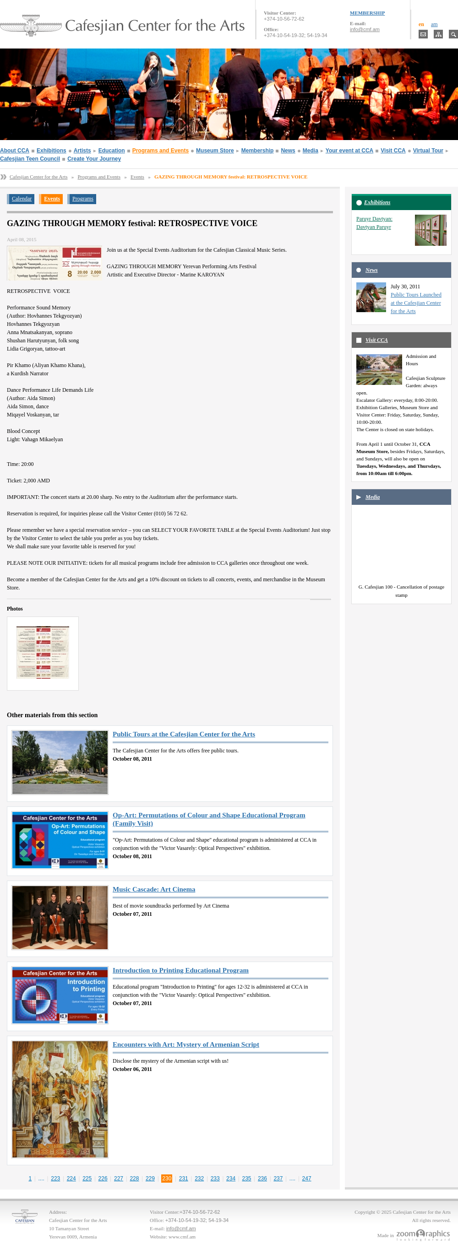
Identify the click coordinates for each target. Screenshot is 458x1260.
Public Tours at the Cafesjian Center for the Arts (184, 734)
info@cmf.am (365, 29)
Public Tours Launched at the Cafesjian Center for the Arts (416, 303)
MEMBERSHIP (367, 13)
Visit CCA (393, 150)
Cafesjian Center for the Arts (38, 176)
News (288, 150)
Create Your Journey (94, 159)
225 (87, 1178)
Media (310, 150)
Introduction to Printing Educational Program (181, 970)
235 (246, 1178)
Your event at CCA (349, 150)
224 (71, 1178)
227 (118, 1178)
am (434, 24)
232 (199, 1178)
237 (278, 1178)
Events (137, 176)
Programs (82, 198)
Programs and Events (160, 150)
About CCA (14, 150)
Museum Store (215, 150)
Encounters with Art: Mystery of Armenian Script (186, 1044)
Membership (257, 150)
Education (111, 150)
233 (215, 1178)
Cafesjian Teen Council (30, 159)
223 (55, 1178)
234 (230, 1178)
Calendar (22, 198)
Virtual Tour (428, 150)
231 (183, 1178)
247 (306, 1178)
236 (262, 1178)
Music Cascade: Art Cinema (154, 889)
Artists (82, 150)
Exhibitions (51, 150)
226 (103, 1178)
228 (134, 1178)
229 (150, 1178)
